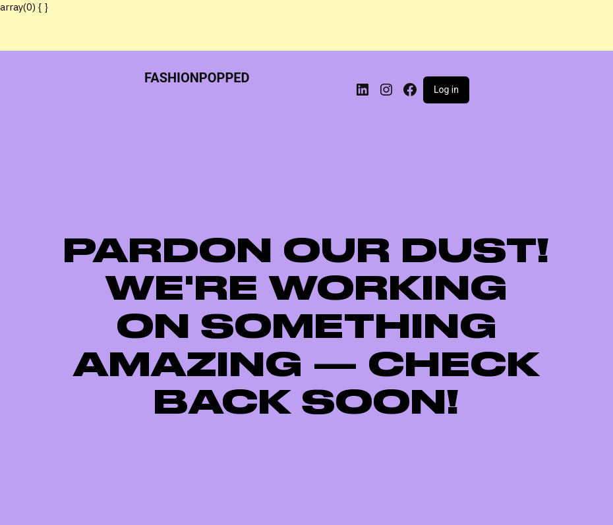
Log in (446, 89)
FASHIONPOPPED (197, 78)
